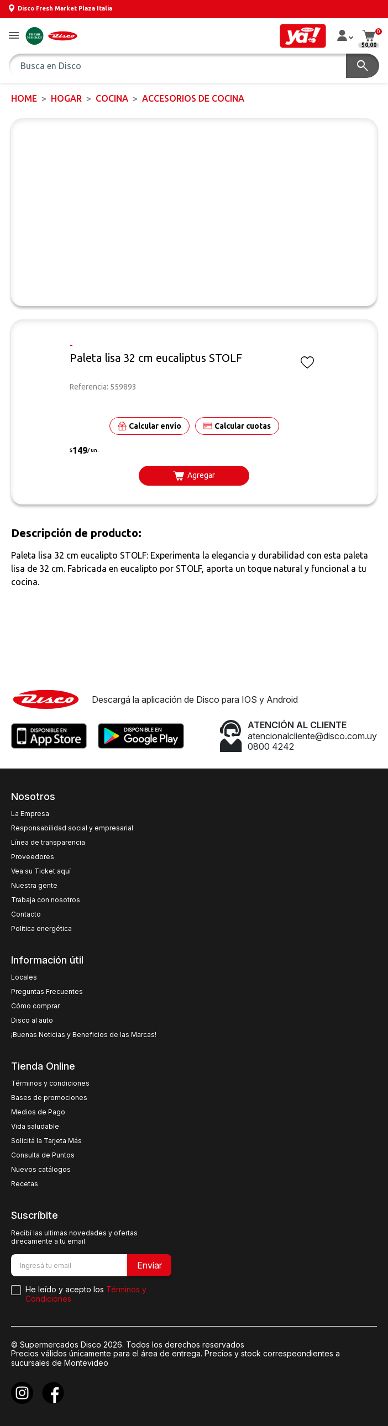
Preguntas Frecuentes (47, 991)
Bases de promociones (49, 1098)
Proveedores (32, 857)
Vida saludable (35, 1126)
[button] (14, 36)
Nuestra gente (34, 885)
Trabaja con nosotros (45, 900)
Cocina (112, 98)
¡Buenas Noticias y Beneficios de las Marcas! (83, 1035)
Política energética (41, 928)
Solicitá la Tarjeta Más (46, 1141)
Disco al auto (32, 1020)
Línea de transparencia (48, 842)
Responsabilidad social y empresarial (72, 828)
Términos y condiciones (50, 1083)
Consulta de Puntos (43, 1155)
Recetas (24, 1184)
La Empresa (30, 814)
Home (24, 98)
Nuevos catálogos (41, 1169)
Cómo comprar (35, 1006)
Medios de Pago (38, 1112)
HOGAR (66, 98)
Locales (24, 977)
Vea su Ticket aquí (41, 871)
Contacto (26, 914)
